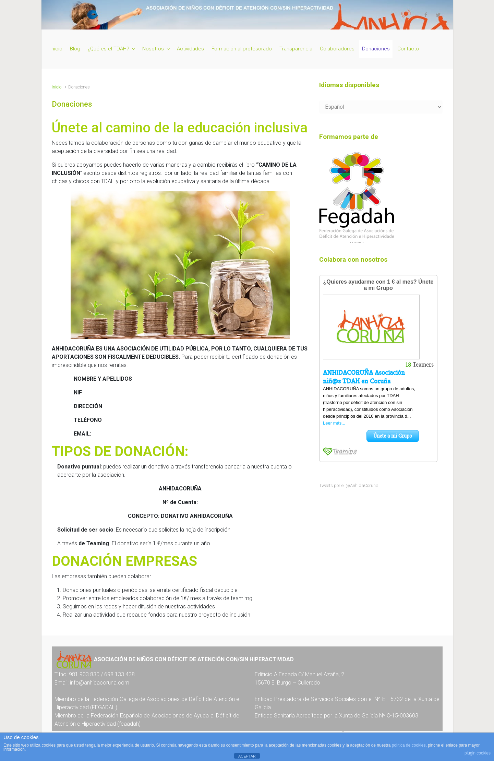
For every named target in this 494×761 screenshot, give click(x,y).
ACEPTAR (247, 756)
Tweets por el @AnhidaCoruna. (349, 485)
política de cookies (409, 745)
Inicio (56, 87)
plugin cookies (478, 753)
